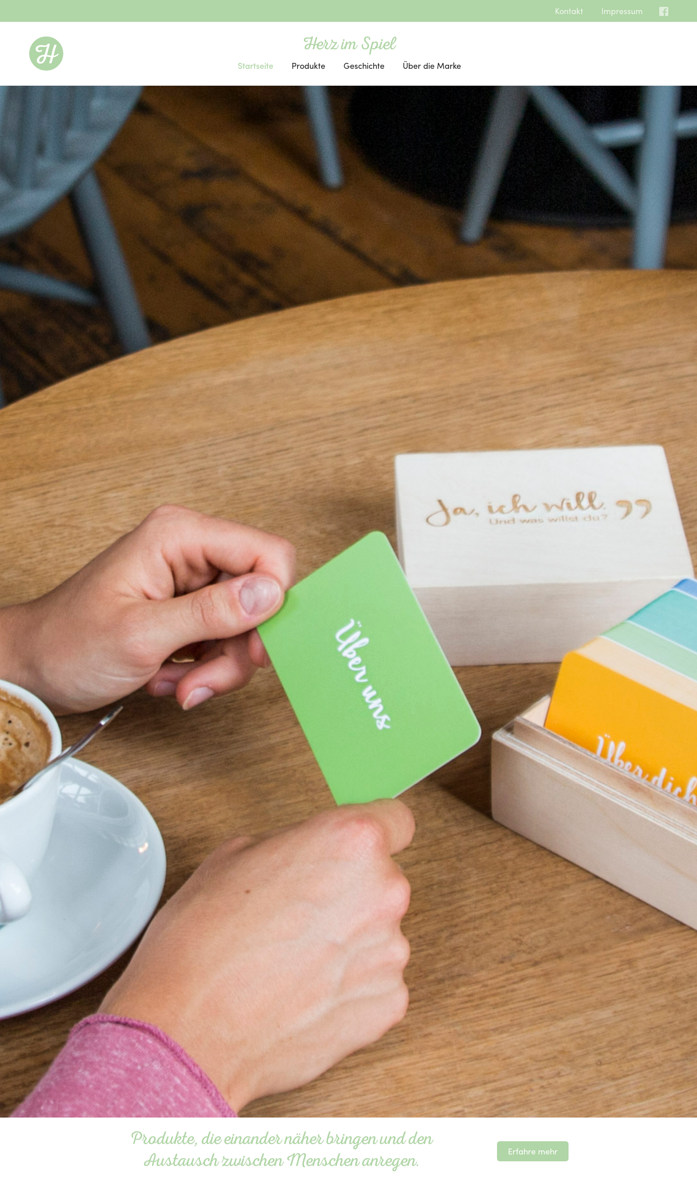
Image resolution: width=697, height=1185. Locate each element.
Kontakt (569, 10)
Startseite (255, 65)
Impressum (622, 10)
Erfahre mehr (533, 1151)
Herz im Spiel (349, 45)
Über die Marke (432, 65)
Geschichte (363, 65)
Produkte (308, 65)
